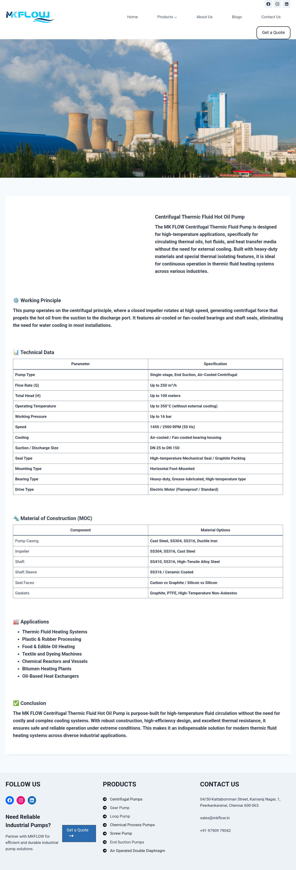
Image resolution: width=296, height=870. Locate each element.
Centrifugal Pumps (126, 799)
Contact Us (271, 17)
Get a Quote (273, 32)
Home (132, 17)
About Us (205, 17)
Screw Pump (121, 833)
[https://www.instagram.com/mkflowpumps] (277, 4)
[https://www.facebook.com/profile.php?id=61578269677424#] (268, 4)
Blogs (237, 17)
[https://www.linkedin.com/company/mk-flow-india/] (286, 4)
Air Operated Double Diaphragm (137, 850)
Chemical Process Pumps (132, 824)
